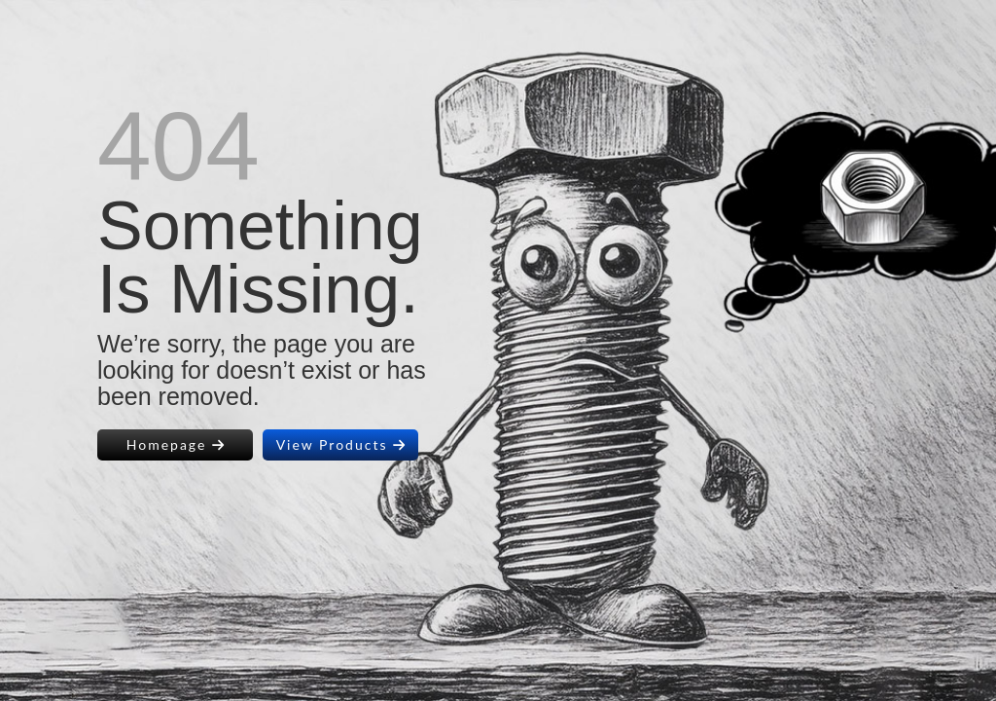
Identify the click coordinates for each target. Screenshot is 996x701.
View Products (341, 444)
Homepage (175, 444)
